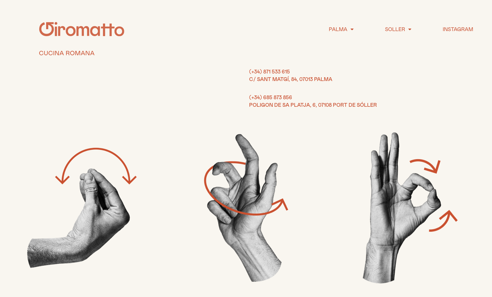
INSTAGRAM (458, 29)
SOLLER (398, 29)
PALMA (341, 29)
